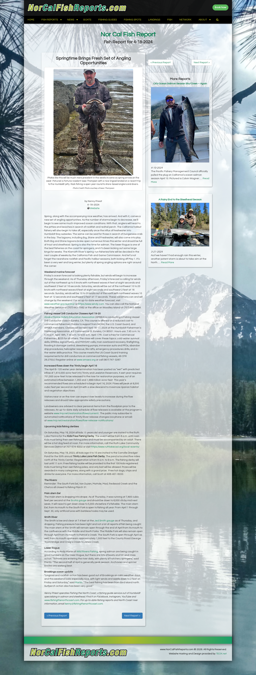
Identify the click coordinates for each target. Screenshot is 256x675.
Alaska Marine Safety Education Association (69, 317)
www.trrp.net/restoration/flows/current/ (76, 413)
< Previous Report (57, 615)
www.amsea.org (86, 360)
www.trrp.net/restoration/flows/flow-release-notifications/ (80, 420)
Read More (167, 262)
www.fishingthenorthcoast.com (61, 600)
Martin (78, 582)
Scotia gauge (78, 500)
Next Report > (132, 615)
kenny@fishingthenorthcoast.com (84, 604)
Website (95, 208)
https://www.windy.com (91, 304)
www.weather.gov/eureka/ (59, 304)
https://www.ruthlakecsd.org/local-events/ (115, 447)
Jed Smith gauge (104, 520)
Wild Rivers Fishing (87, 551)
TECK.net (221, 653)
